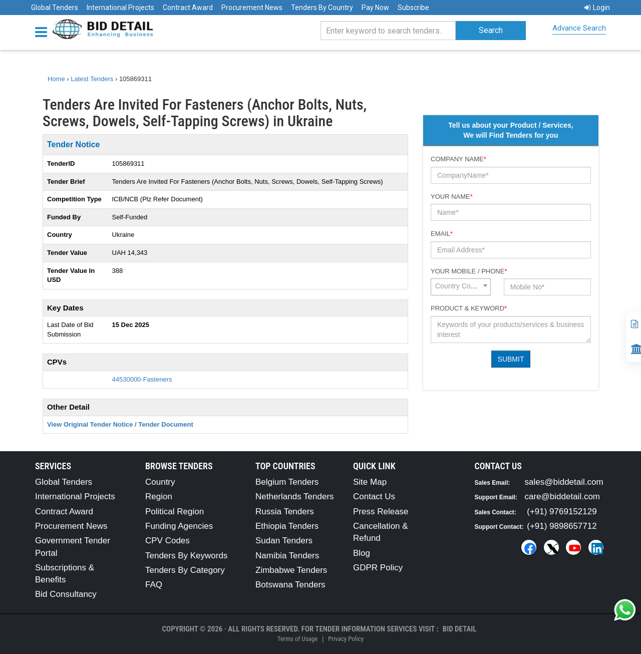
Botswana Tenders (290, 584)
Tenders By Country (322, 8)
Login (597, 8)
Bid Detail (460, 628)
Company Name (458, 159)
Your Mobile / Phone (469, 271)
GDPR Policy (378, 567)
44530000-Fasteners (142, 379)
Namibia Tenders (287, 555)
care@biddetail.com (562, 496)
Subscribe (413, 8)
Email (442, 233)
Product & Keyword (469, 308)
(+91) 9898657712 (561, 526)
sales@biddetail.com (564, 482)
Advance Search (579, 28)
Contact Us (374, 496)
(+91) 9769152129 (561, 511)
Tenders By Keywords (186, 555)
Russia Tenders (284, 511)
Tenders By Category (185, 570)
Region (158, 496)
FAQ (153, 584)
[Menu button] (43, 31)
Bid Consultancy (66, 594)
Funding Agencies (179, 526)
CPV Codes (167, 540)
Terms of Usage (297, 638)
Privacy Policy (346, 638)
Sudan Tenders (283, 540)
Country (160, 482)
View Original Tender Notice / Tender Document (120, 424)
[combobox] (461, 286)
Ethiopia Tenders (286, 526)
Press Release (381, 511)
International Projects (120, 8)
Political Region (174, 511)
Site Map (370, 482)
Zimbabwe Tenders (291, 570)
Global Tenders (54, 8)
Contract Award (188, 8)
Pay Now (375, 8)
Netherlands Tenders (294, 496)
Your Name (452, 196)
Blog (361, 553)
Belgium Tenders (286, 482)
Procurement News (251, 8)
